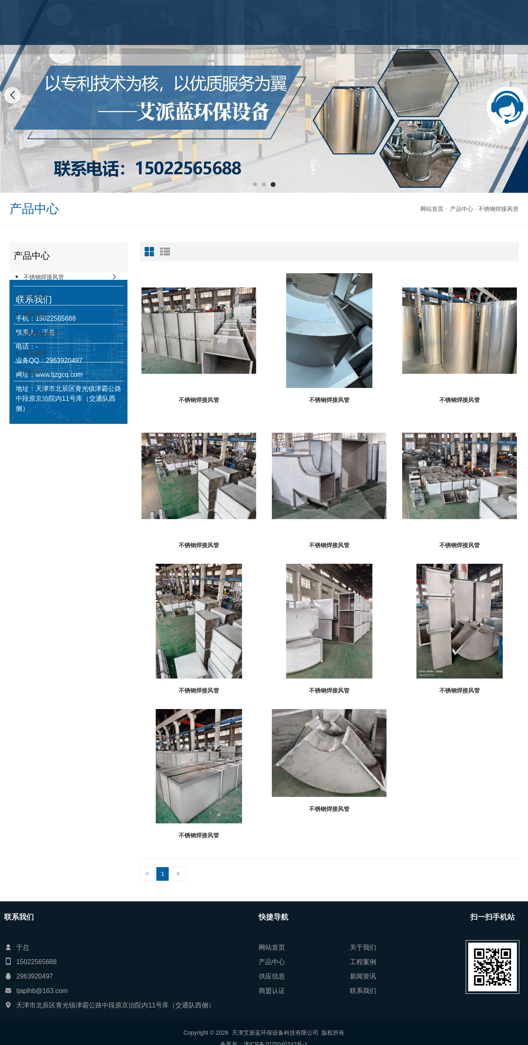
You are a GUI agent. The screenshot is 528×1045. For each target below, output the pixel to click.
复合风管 (30, 352)
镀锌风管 (30, 314)
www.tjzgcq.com (59, 488)
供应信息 (317, 26)
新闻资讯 (350, 26)
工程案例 (285, 26)
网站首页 (188, 26)
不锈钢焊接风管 (498, 209)
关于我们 (220, 26)
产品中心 (253, 26)
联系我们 (414, 26)
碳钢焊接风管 (36, 333)
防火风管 (30, 295)
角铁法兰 (30, 371)
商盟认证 (382, 26)
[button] (255, 184)
